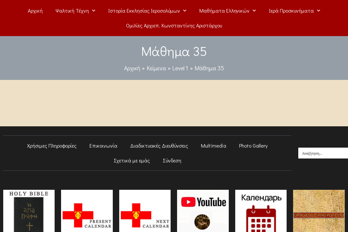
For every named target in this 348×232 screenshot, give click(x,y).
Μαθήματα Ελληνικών (227, 10)
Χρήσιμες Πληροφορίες (52, 145)
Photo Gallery (253, 145)
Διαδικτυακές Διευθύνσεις (159, 145)
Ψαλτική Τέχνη (75, 10)
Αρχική (35, 10)
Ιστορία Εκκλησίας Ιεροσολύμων (147, 10)
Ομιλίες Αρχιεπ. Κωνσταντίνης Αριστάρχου (174, 25)
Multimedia (213, 145)
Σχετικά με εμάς (132, 160)
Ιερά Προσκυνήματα (294, 10)
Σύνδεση (172, 160)
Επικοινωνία (103, 145)
